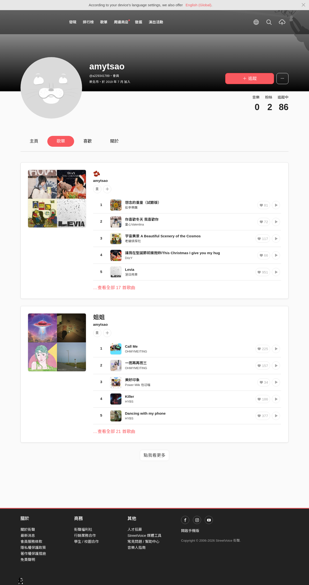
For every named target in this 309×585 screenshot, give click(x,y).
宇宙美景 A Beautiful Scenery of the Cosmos (163, 236)
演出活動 (156, 22)
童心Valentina (134, 224)
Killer (129, 396)
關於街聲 (28, 529)
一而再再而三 (136, 363)
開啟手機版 (190, 531)
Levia (129, 269)
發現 (72, 22)
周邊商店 (122, 22)
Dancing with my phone (145, 413)
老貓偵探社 (133, 241)
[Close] (303, 5)
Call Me (131, 346)
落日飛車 (131, 274)
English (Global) (198, 5)
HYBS (129, 401)
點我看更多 (154, 455)
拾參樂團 (131, 207)
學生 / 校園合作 (86, 541)
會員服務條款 (31, 541)
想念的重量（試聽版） (143, 202)
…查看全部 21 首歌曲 (114, 431)
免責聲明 (28, 560)
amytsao (100, 181)
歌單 (103, 22)
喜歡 (87, 141)
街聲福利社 (83, 529)
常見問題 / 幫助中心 (143, 541)
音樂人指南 (136, 547)
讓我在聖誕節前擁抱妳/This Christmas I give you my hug (172, 253)
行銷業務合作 (85, 535)
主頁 (34, 141)
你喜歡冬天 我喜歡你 (142, 219)
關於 (114, 141)
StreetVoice (40, 22)
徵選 (138, 22)
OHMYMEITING (136, 351)
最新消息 (28, 535)
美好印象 (132, 380)
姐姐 (99, 317)
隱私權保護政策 (33, 547)
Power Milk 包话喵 (137, 385)
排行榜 (88, 22)
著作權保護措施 (33, 554)
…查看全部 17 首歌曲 (114, 287)
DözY (129, 258)
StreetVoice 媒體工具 (144, 535)
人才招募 (134, 529)
